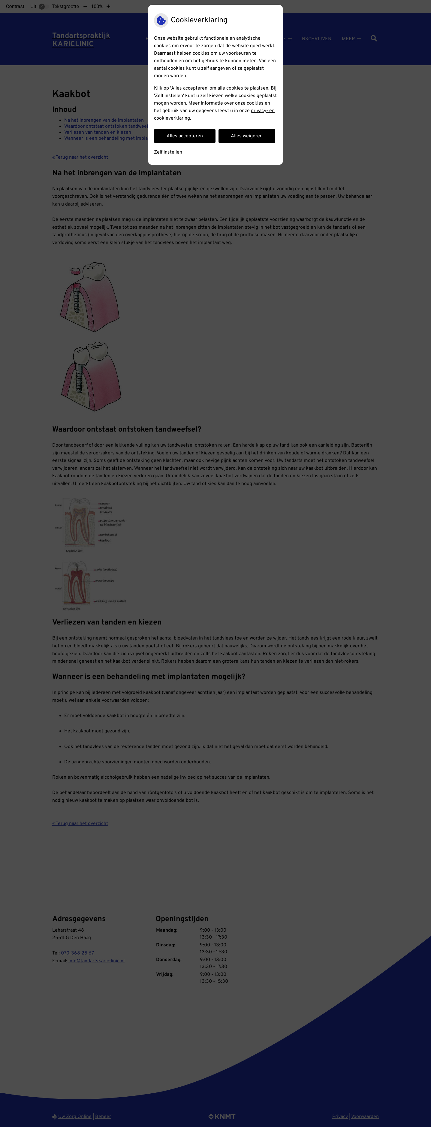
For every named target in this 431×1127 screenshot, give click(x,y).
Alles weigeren (247, 136)
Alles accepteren (185, 136)
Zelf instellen (168, 152)
